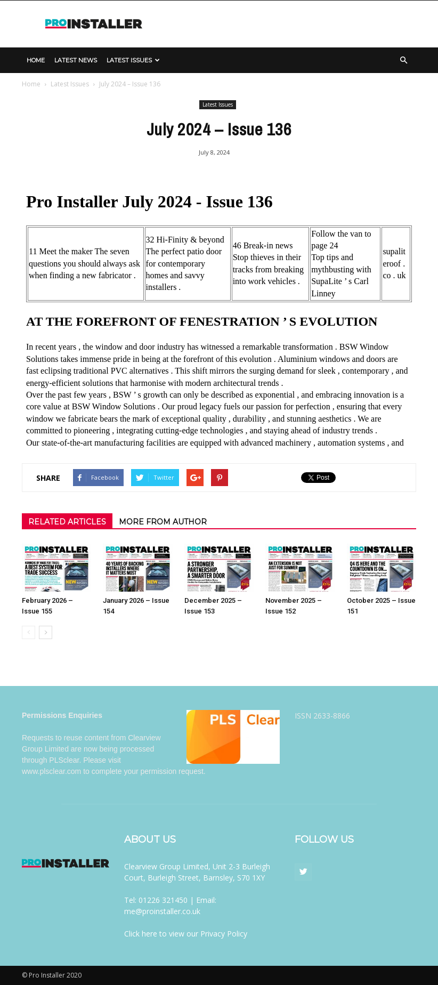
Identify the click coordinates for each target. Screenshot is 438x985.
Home (36, 60)
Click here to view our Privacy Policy (185, 934)
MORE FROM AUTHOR (163, 522)
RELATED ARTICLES (67, 522)
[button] (403, 60)
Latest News (75, 60)
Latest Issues (133, 60)
